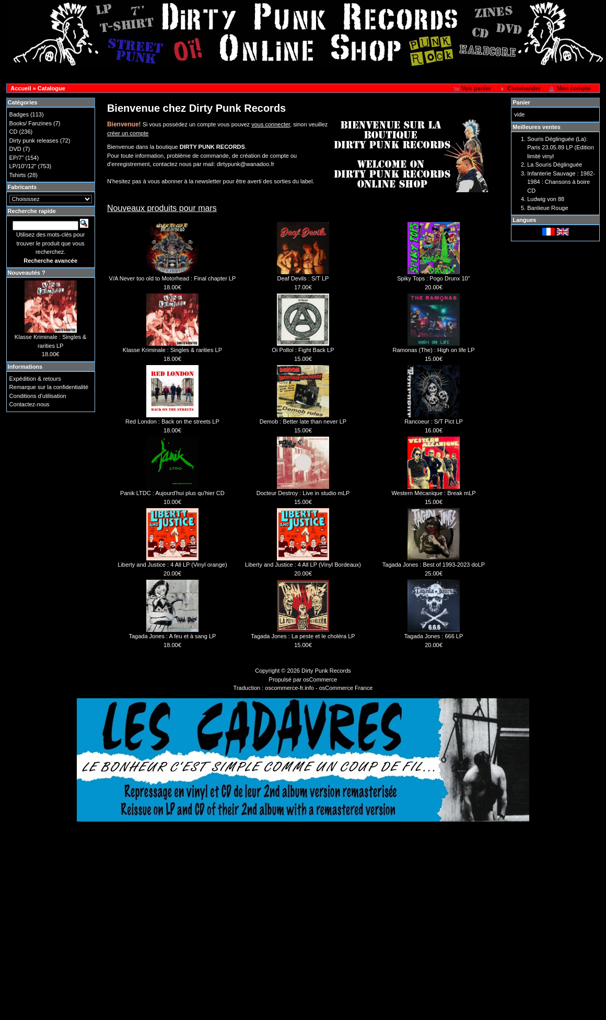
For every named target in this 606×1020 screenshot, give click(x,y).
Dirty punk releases (34, 140)
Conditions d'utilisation (37, 396)
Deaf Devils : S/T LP (303, 278)
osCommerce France (346, 688)
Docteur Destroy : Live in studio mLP (303, 493)
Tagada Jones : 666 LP (433, 636)
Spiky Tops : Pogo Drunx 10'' (433, 278)
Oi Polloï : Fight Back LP (303, 350)
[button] (473, 89)
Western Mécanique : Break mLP (433, 493)
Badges (19, 114)
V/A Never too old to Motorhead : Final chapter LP (172, 278)
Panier (521, 102)
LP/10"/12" (23, 166)
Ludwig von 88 (545, 199)
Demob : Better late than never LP (303, 421)
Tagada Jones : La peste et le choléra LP (303, 636)
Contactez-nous (29, 404)
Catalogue (51, 88)
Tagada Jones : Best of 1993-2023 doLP (433, 564)
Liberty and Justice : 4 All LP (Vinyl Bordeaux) (303, 564)
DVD (15, 149)
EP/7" (16, 158)
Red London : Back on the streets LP (172, 421)
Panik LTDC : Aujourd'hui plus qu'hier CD (172, 493)
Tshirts (17, 175)
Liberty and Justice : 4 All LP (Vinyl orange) (172, 564)
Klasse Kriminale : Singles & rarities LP (172, 350)
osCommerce (320, 679)
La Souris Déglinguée (554, 164)
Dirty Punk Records (326, 670)
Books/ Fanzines (30, 123)
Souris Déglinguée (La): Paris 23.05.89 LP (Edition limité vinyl (560, 147)
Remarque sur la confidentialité (49, 387)
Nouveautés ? (26, 272)
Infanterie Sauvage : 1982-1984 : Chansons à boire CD (561, 182)
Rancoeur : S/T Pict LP (433, 421)
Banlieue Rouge (547, 208)
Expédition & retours (35, 379)
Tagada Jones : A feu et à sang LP (172, 636)
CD (13, 131)
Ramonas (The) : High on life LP (433, 350)
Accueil (20, 88)
